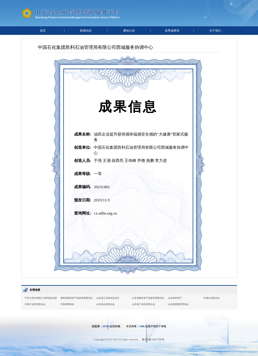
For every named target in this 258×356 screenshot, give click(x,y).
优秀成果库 (172, 30)
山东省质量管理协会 (178, 304)
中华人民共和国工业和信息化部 (41, 298)
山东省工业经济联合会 (143, 304)
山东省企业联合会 (105, 304)
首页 (43, 30)
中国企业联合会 (212, 298)
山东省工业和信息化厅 (107, 298)
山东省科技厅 (175, 298)
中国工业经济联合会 (35, 304)
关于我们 (215, 30)
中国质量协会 (67, 304)
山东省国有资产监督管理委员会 (148, 298)
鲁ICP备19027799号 (153, 339)
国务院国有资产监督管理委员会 (76, 298)
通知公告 (129, 30)
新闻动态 (86, 30)
